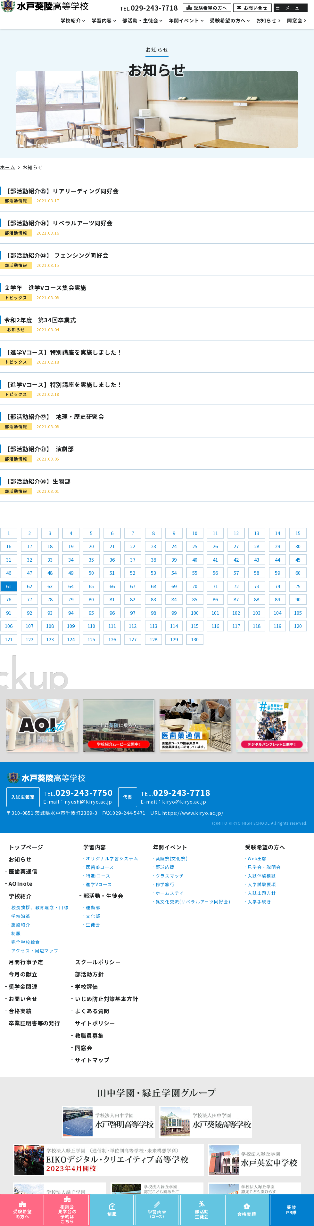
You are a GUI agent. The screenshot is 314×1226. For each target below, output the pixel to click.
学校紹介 (20, 896)
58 (256, 572)
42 (236, 559)
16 (8, 546)
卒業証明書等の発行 (34, 1023)
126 (112, 639)
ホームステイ (170, 893)
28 (256, 546)
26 (215, 546)
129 (174, 639)
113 (153, 625)
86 (215, 599)
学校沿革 (20, 916)
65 (91, 586)
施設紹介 (20, 924)
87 (236, 599)
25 (194, 546)
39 (174, 559)
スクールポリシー (98, 962)
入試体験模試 (262, 875)
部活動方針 (89, 974)
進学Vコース (99, 884)
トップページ (26, 847)
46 (8, 572)
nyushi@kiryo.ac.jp (88, 801)
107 (29, 625)
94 (70, 612)
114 (174, 625)
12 (236, 533)
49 (70, 572)
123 (50, 639)
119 (277, 625)
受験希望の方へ (210, 7)
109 (71, 625)
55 (194, 572)
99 (174, 612)
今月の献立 (23, 974)
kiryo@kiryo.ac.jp (184, 801)
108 (50, 625)
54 (174, 572)
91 (8, 612)
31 (8, 559)
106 (8, 625)
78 (50, 599)
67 (132, 586)
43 (256, 559)
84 (174, 599)
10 (194, 533)
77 (29, 599)
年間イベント (170, 847)
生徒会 (93, 924)
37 (132, 559)
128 (153, 639)
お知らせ (20, 859)
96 (112, 612)
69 (174, 586)
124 (71, 639)
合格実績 (20, 1011)
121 (8, 639)
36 (112, 559)
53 (153, 572)
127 (132, 639)
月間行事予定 (26, 962)
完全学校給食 (25, 942)
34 (70, 559)
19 (70, 546)
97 (132, 612)
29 (277, 546)
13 (256, 533)
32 (29, 559)
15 (298, 533)
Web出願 (257, 858)
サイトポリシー (95, 1023)
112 (132, 625)
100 (195, 612)
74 (277, 586)
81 (112, 599)
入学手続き (260, 901)
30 (298, 546)
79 (70, 599)
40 (194, 559)
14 (277, 533)
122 (29, 639)
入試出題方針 (262, 893)
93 (50, 612)
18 (50, 546)
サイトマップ (92, 1060)
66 (112, 586)
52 (132, 572)
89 (277, 599)
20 (91, 546)
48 (50, 572)
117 (236, 625)
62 (29, 586)
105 (298, 612)
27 (236, 546)
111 (112, 625)
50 (91, 572)
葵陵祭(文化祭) (172, 858)
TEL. (149, 8)
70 (194, 586)
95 (91, 612)
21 (112, 546)
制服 (16, 933)
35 (91, 559)
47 (29, 572)
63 (50, 586)
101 (215, 612)
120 (298, 625)
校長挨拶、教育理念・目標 (40, 907)
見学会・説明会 (264, 867)
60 (298, 572)
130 (195, 639)
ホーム (7, 167)
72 (236, 586)
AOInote (21, 883)
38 (153, 559)
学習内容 (94, 847)
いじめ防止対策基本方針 (106, 999)
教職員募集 (89, 1035)
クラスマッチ (170, 875)
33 (50, 559)
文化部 (93, 916)
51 (112, 572)
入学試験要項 (262, 884)
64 (70, 586)
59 (277, 572)
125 (91, 639)
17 (29, 546)
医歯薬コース (100, 867)
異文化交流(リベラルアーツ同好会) (193, 901)
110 (91, 625)
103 (256, 612)
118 (256, 625)
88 (256, 599)
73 (256, 586)
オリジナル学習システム (112, 858)
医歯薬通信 (23, 871)
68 (153, 586)
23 (153, 546)
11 (215, 533)
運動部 (93, 907)
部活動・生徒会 (103, 896)
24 (174, 546)
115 (195, 625)
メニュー (294, 7)
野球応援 (165, 867)
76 (8, 599)
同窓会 (83, 1048)
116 (215, 625)
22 (132, 546)
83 (153, 599)
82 (132, 599)
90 (298, 599)
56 (215, 572)
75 (298, 586)
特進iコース (98, 875)
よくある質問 (92, 1011)
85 (194, 599)
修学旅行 (165, 884)
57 (236, 572)
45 (298, 559)
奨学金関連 (23, 986)
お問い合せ (256, 7)
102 (236, 612)
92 (29, 612)
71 (215, 586)
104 (277, 612)
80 (91, 599)
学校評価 (86, 986)
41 (215, 559)
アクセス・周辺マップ (35, 950)
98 (153, 612)
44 (277, 559)
